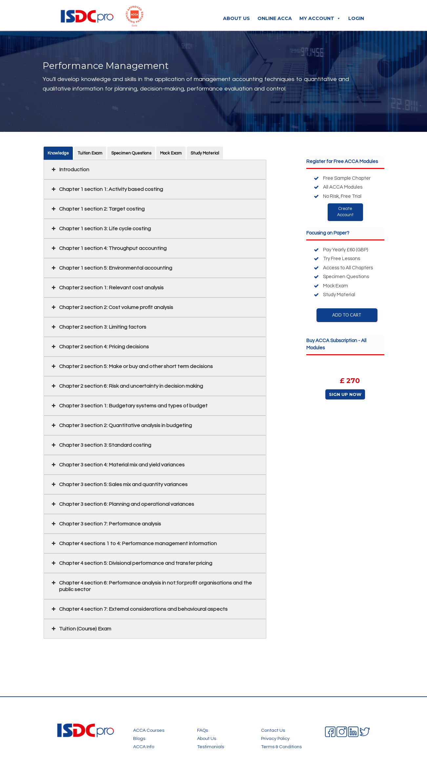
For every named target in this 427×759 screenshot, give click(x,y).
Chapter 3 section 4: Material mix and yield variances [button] (117, 465)
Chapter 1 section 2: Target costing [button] (97, 209)
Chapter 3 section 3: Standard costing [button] (100, 445)
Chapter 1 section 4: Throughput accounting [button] (108, 248)
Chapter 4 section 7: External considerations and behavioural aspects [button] (139, 609)
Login (356, 18)
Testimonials (210, 747)
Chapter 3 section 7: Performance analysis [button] (105, 524)
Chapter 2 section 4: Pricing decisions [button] (99, 346)
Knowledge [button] (58, 153)
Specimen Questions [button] (131, 153)
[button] (345, 382)
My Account (320, 18)
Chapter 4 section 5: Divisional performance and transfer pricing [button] (131, 563)
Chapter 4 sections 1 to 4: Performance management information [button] (133, 543)
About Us (236, 18)
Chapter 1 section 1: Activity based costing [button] (106, 189)
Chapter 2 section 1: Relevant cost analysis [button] (107, 287)
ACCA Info (143, 747)
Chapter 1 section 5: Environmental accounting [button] (111, 268)
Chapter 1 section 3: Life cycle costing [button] (100, 228)
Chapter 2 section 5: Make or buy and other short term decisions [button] (131, 366)
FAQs (202, 730)
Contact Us (273, 730)
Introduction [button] (69, 169)
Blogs (139, 738)
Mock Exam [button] (171, 153)
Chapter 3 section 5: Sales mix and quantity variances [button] (119, 484)
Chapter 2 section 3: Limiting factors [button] (98, 327)
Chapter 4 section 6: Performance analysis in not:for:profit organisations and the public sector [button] (151, 586)
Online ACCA (274, 18)
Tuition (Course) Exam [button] (80, 629)
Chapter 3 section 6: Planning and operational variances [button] (122, 504)
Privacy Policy (275, 738)
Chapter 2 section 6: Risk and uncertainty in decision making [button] (126, 386)
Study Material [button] (205, 153)
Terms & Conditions (281, 747)
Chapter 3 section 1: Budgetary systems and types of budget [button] (129, 405)
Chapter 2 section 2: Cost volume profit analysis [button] (111, 307)
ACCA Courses (148, 730)
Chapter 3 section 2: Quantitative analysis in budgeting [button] (121, 425)
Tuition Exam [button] (90, 153)
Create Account (345, 211)
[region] (345, 382)
